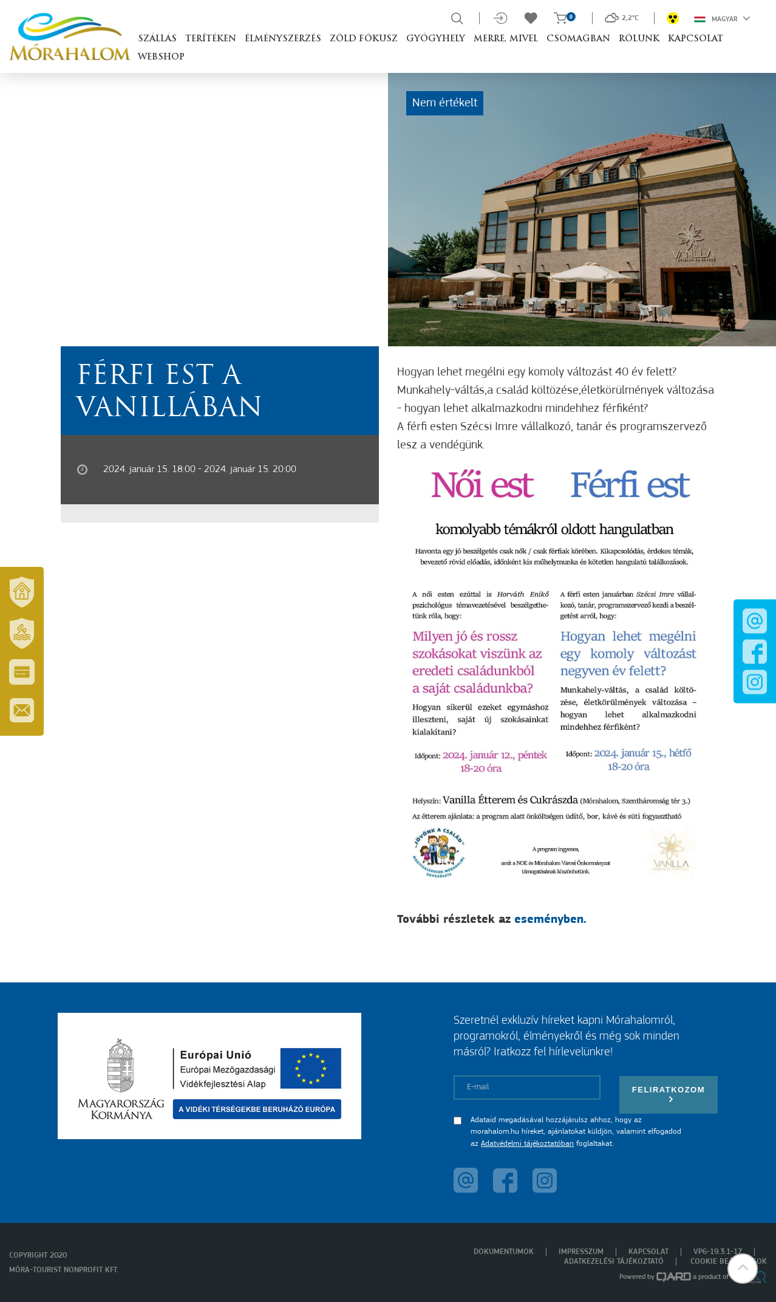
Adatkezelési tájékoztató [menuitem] (614, 1262)
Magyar (722, 18)
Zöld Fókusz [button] (364, 39)
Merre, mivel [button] (506, 39)
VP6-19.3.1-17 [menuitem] (717, 1252)
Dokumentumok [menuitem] (504, 1252)
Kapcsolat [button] (695, 39)
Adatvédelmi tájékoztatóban (527, 1144)
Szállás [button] (157, 39)
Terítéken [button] (210, 39)
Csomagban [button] (578, 39)
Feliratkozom (668, 1094)
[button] (742, 1268)
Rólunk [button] (639, 39)
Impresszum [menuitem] (581, 1252)
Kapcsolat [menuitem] (648, 1252)
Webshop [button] (161, 57)
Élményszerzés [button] (283, 39)
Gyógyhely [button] (435, 39)
